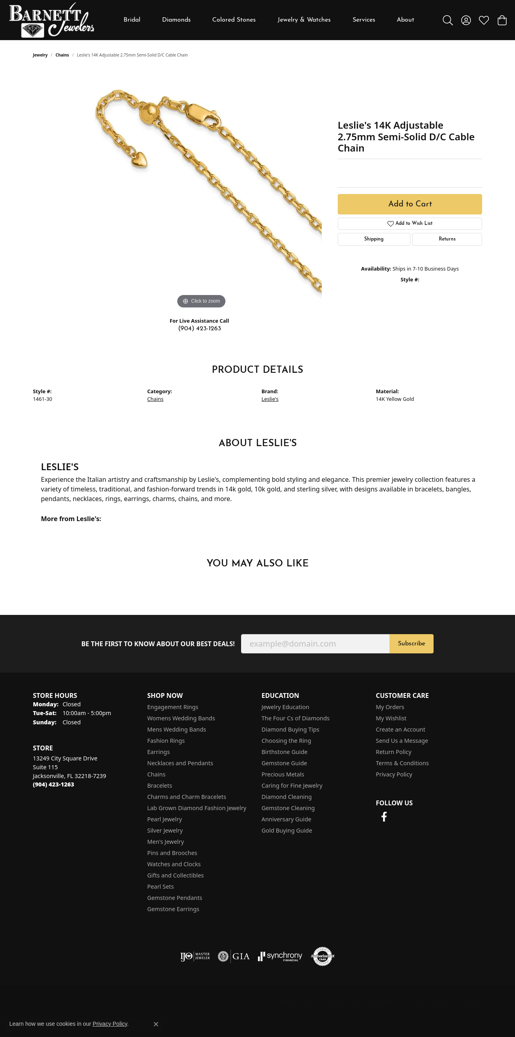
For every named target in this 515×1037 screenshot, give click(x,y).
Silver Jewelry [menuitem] (165, 830)
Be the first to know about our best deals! (158, 644)
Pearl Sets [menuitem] (160, 886)
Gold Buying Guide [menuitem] (287, 830)
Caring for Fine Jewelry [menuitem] (292, 785)
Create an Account (400, 729)
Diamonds (176, 20)
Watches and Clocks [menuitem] (174, 864)
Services (364, 20)
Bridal (132, 20)
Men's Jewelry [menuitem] (165, 841)
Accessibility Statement (445, 1001)
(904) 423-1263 (199, 328)
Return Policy (394, 752)
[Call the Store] (53, 784)
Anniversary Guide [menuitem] (286, 819)
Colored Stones (234, 20)
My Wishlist (391, 718)
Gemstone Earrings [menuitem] (173, 909)
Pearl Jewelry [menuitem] (164, 819)
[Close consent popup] (156, 1024)
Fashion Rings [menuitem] (166, 740)
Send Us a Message (402, 740)
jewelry (40, 55)
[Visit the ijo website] (195, 956)
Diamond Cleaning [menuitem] (287, 796)
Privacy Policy (394, 774)
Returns (447, 239)
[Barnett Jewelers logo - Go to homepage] (51, 20)
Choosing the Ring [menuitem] (286, 740)
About (405, 20)
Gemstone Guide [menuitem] (284, 763)
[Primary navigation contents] (269, 20)
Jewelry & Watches (304, 20)
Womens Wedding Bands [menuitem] (181, 718)
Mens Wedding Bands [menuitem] (176, 729)
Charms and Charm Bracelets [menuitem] (186, 796)
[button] (448, 20)
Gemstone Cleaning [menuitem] (288, 808)
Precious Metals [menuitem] (283, 774)
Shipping (373, 239)
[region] (201, 190)
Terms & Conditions (402, 763)
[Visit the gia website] (234, 956)
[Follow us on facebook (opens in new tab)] (384, 817)
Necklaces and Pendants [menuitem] (180, 763)
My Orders (390, 707)
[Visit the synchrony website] (280, 956)
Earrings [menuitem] (158, 752)
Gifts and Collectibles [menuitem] (175, 875)
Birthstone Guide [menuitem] (285, 752)
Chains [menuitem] (156, 774)
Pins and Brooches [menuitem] (172, 853)
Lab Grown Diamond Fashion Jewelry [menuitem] (196, 808)
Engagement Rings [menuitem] (173, 707)
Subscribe (411, 644)
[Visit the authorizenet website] (322, 956)
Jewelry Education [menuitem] (285, 707)
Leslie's (270, 398)
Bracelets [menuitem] (159, 785)
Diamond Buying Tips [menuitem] (290, 729)
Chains (62, 55)
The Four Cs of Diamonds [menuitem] (296, 718)
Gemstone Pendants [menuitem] (174, 898)
